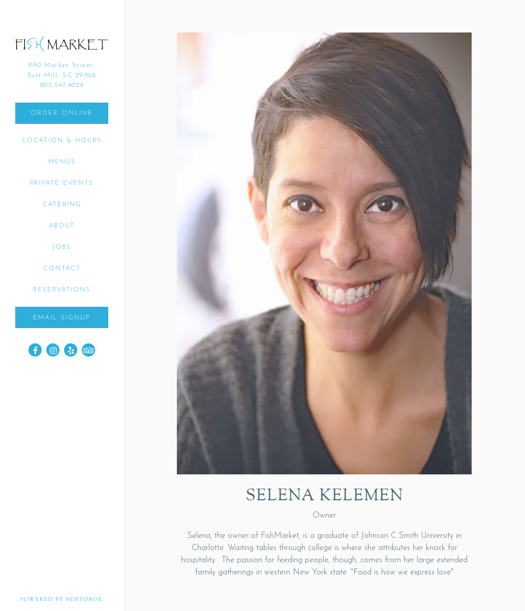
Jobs (61, 247)
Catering (62, 205)
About (62, 226)
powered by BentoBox (71, 599)
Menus (62, 162)
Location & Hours (62, 141)
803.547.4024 (62, 85)
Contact (62, 269)
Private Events (62, 183)
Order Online (61, 113)
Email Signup (61, 317)
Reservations (61, 290)
